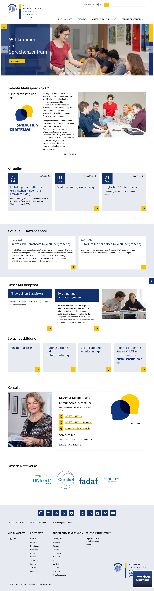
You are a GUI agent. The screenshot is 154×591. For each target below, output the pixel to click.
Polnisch (33, 553)
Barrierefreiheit (45, 522)
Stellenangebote (60, 522)
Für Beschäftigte (88, 5)
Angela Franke (75, 445)
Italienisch (34, 549)
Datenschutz (32, 522)
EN (100, 5)
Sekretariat (57, 542)
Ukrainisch (34, 571)
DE (97, 5)
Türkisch (33, 568)
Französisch (34, 546)
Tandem (88, 545)
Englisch (33, 542)
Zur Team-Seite (136, 423)
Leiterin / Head (58, 539)
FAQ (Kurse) (12, 539)
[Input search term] (127, 5)
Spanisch (33, 564)
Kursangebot (65, 19)
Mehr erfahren (16, 61)
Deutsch (33, 539)
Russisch (33, 557)
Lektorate (82, 19)
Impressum (20, 522)
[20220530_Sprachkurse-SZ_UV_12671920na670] (90, 73)
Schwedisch (34, 560)
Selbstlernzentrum (132, 19)
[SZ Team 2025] (75, 73)
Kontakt (11, 522)
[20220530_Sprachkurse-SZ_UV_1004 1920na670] (86, 73)
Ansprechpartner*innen (104, 19)
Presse (70, 522)
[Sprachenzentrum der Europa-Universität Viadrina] (64, 73)
